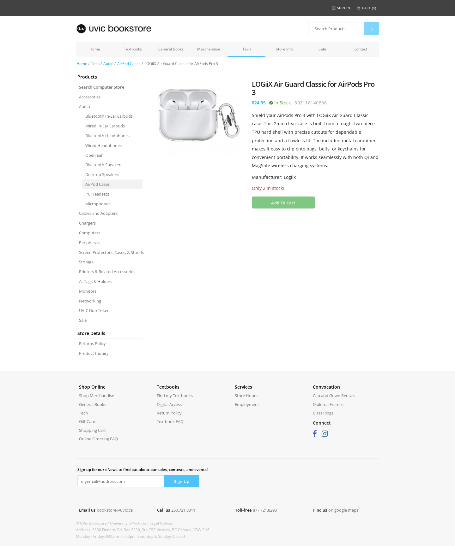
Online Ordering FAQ (98, 439)
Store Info (284, 49)
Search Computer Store (101, 87)
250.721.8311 (183, 510)
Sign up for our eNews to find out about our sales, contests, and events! (142, 469)
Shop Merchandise (96, 395)
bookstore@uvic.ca (115, 510)
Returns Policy (92, 343)
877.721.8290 (265, 510)
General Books (171, 49)
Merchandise (208, 49)
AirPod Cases (129, 63)
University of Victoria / (129, 523)
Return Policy (169, 413)
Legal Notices (161, 523)
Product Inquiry (94, 353)
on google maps (343, 510)
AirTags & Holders (95, 281)
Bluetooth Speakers (103, 164)
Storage (86, 262)
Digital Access (169, 404)
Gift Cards (88, 421)
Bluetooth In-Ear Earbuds (109, 116)
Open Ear (94, 155)
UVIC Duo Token (94, 310)
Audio (108, 63)
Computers (89, 233)
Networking (90, 301)
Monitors (87, 291)
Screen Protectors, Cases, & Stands (111, 252)
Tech (246, 49)
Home (94, 49)
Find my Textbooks (175, 395)
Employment (247, 404)
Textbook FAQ (170, 421)
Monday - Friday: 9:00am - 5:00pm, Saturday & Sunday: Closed (130, 536)
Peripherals (89, 242)
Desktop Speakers (102, 174)
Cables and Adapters (98, 213)
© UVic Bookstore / (93, 523)
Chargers (87, 223)
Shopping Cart (92, 430)
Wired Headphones (103, 145)
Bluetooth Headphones (107, 135)
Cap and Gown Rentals (334, 395)
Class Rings (323, 413)
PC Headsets (97, 194)
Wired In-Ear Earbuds (105, 126)
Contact (360, 49)
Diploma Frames (328, 404)
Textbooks (133, 49)
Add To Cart (283, 203)
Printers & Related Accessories (107, 271)
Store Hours (246, 395)
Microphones (97, 204)
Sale (322, 49)
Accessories (89, 97)
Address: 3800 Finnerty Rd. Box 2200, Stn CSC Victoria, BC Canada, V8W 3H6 (142, 529)
